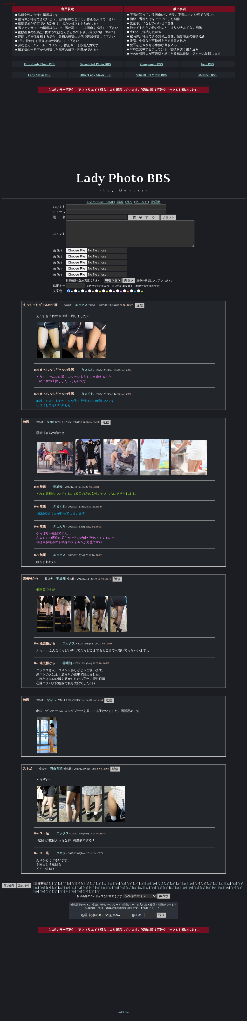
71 (48, 896)
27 (197, 888)
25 (184, 888)
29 (209, 888)
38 (54, 892)
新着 (120, 202)
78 (91, 896)
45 (97, 892)
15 (123, 888)
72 (54, 896)
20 (154, 888)
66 (227, 892)
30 (215, 888)
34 (240, 888)
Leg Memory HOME (100, 202)
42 (79, 892)
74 (67, 896)
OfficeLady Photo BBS (39, 64)
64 (214, 892)
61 (196, 892)
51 (134, 892)
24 (178, 888)
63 (208, 892)
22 (166, 888)
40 (67, 892)
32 (228, 888)
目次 (129, 202)
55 (159, 892)
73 (60, 896)
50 (128, 892)
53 (147, 892)
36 (42, 892)
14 (117, 888)
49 (122, 892)
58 (177, 892)
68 (239, 892)
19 (148, 888)
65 (221, 892)
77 (85, 896)
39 (60, 892)
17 (135, 888)
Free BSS (207, 64)
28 (203, 888)
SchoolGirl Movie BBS (151, 75)
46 (103, 892)
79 (97, 896)
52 (141, 892)
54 (153, 892)
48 (116, 892)
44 (91, 892)
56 (165, 892)
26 (191, 888)
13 (111, 888)
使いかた (141, 202)
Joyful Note (123, 1017)
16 (129, 888)
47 (110, 892)
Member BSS (207, 75)
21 (160, 888)
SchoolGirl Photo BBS (95, 64)
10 (92, 888)
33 (234, 888)
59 (183, 892)
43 (85, 892)
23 (172, 888)
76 (79, 896)
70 (42, 896)
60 (190, 892)
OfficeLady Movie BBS (95, 75)
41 (73, 892)
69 (36, 896)
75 (73, 896)
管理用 (155, 202)
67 (233, 892)
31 (222, 888)
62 (202, 892)
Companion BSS (151, 64)
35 (36, 892)
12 (104, 888)
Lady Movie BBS (39, 75)
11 (98, 888)
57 (171, 892)
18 (141, 888)
